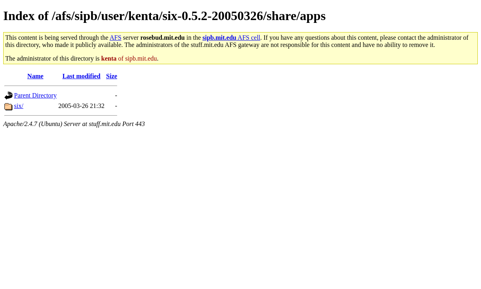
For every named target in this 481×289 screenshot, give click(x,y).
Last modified (81, 76)
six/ (18, 105)
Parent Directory (35, 95)
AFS (115, 37)
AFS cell (231, 37)
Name (35, 76)
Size (111, 76)
